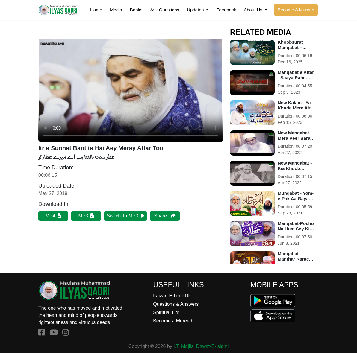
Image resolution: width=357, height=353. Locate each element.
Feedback (226, 9)
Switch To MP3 (125, 215)
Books (136, 9)
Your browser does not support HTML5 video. (130, 90)
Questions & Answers (176, 304)
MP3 (86, 215)
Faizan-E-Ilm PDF (172, 295)
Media (116, 9)
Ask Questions (164, 9)
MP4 (53, 215)
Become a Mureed (172, 320)
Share (164, 215)
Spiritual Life (166, 312)
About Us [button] (254, 9)
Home (96, 9)
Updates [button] (196, 9)
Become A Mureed (296, 9)
